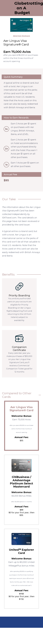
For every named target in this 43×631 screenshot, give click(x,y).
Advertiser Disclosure (21, 36)
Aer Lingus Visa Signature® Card (21, 409)
